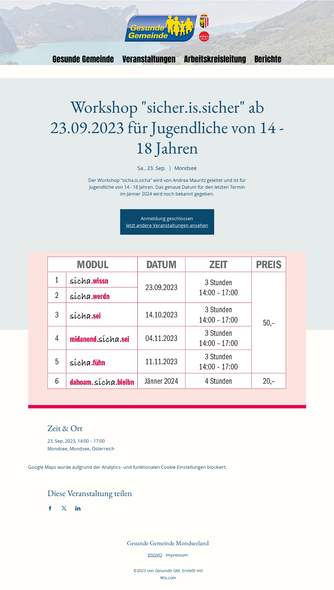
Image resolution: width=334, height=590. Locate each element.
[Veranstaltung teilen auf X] (64, 508)
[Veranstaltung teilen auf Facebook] (50, 508)
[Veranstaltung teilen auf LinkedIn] (78, 508)
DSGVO (155, 555)
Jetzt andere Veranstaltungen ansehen (167, 225)
